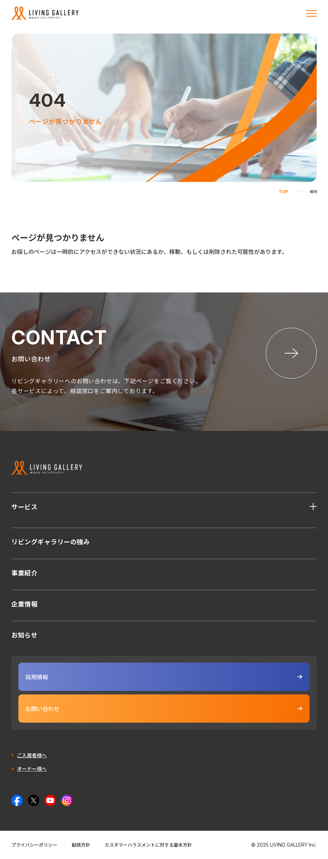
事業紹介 (24, 572)
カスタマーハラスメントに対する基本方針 (148, 844)
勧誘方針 (81, 844)
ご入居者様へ (32, 755)
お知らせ (24, 634)
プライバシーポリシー (34, 844)
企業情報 (24, 603)
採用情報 (164, 677)
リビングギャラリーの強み (50, 541)
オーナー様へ (32, 768)
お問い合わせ (164, 708)
